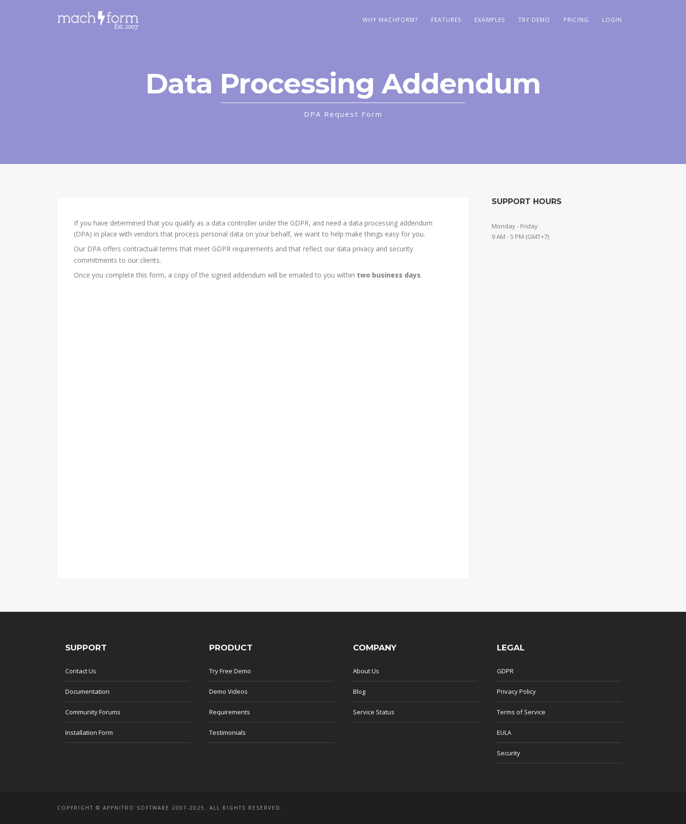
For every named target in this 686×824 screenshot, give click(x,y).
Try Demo (534, 20)
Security (508, 753)
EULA (504, 732)
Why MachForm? (390, 20)
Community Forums (93, 712)
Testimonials (227, 732)
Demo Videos (228, 691)
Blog (359, 691)
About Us (366, 671)
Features (446, 20)
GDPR (505, 671)
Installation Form (89, 732)
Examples (489, 20)
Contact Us (80, 671)
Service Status (373, 712)
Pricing (576, 20)
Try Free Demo (230, 671)
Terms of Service (521, 712)
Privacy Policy (516, 691)
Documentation (87, 691)
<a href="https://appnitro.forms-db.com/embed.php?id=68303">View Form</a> (263, 427)
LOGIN (612, 20)
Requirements (229, 712)
